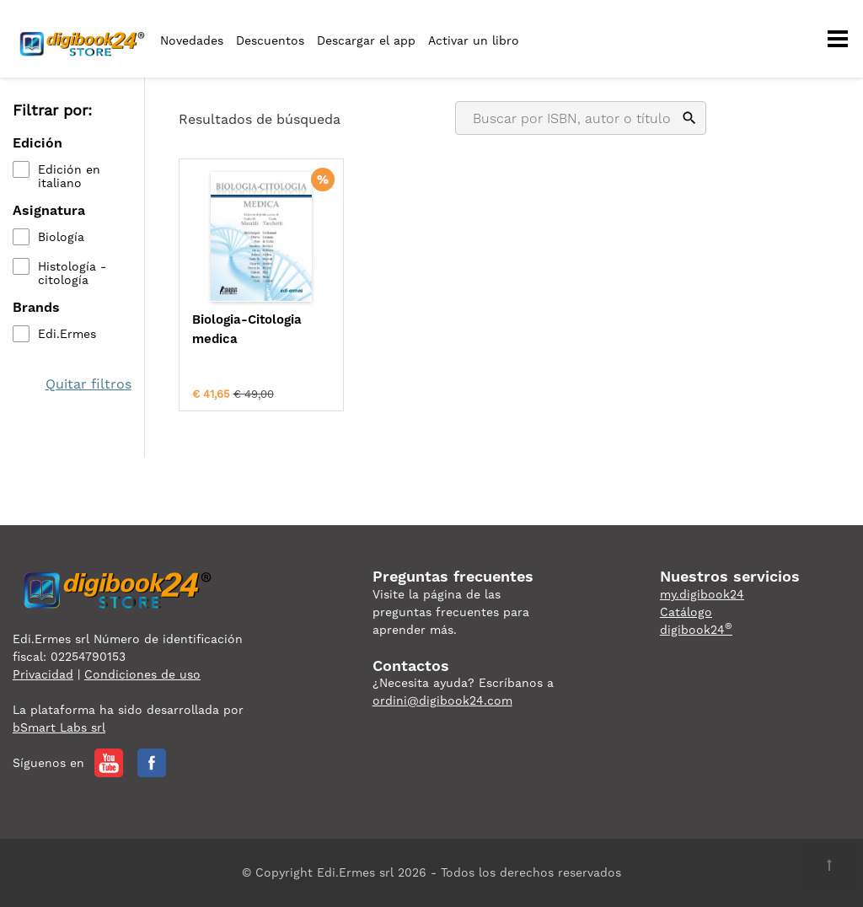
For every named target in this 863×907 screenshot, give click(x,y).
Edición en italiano (69, 176)
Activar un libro (473, 40)
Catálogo (686, 612)
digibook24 (696, 629)
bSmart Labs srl (59, 727)
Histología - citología (72, 273)
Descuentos (270, 40)
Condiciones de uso (142, 674)
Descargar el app (366, 40)
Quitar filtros (88, 384)
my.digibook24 (702, 594)
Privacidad (43, 674)
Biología (61, 237)
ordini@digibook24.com (442, 700)
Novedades (191, 40)
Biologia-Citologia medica (247, 329)
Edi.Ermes (67, 334)
